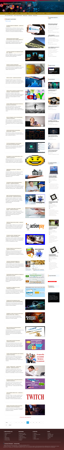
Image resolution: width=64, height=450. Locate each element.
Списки (35, 435)
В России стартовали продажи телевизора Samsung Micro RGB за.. (53, 176)
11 (30, 422)
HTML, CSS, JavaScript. (22, 437)
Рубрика (36, 0)
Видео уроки (25, 15)
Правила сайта (50, 436)
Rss (48, 438)
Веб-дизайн (35, 15)
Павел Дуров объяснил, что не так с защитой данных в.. (53, 228)
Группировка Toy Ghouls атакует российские (52, 90)
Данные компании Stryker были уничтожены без (53, 151)
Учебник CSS (48, 13)
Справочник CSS (21, 436)
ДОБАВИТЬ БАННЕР (52, 281)
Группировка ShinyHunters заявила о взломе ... (53, 72)
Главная (6, 13)
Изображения (7, 437)
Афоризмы (30, 15)
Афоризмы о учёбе (22, 433)
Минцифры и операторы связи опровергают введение (53, 121)
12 (33, 422)
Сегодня (11, 13)
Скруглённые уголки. (37, 434)
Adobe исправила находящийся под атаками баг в (53, 36)
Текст (6, 435)
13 (36, 422)
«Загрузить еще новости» (25, 417)
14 (39, 422)
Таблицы (35, 433)
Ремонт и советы (32, 13)
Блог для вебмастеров (9, 15)
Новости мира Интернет (18, 15)
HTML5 (6, 434)
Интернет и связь (41, 13)
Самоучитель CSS (7, 433)
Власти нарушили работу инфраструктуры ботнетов (53, 136)
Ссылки (35, 436)
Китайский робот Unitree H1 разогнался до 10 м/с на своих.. (53, 202)
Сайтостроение (23, 13)
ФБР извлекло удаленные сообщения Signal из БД (53, 24)
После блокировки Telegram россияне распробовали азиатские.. (53, 255)
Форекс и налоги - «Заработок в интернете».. (14, 77)
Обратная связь (50, 435)
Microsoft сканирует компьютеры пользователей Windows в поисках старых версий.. (13, 65)
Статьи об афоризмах (22, 434)
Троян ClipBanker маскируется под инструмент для (53, 47)
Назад (6, 422)
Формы (35, 437)
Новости (17, 13)
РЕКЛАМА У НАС (50, 434)
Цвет (5, 436)
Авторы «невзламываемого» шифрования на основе (53, 106)
